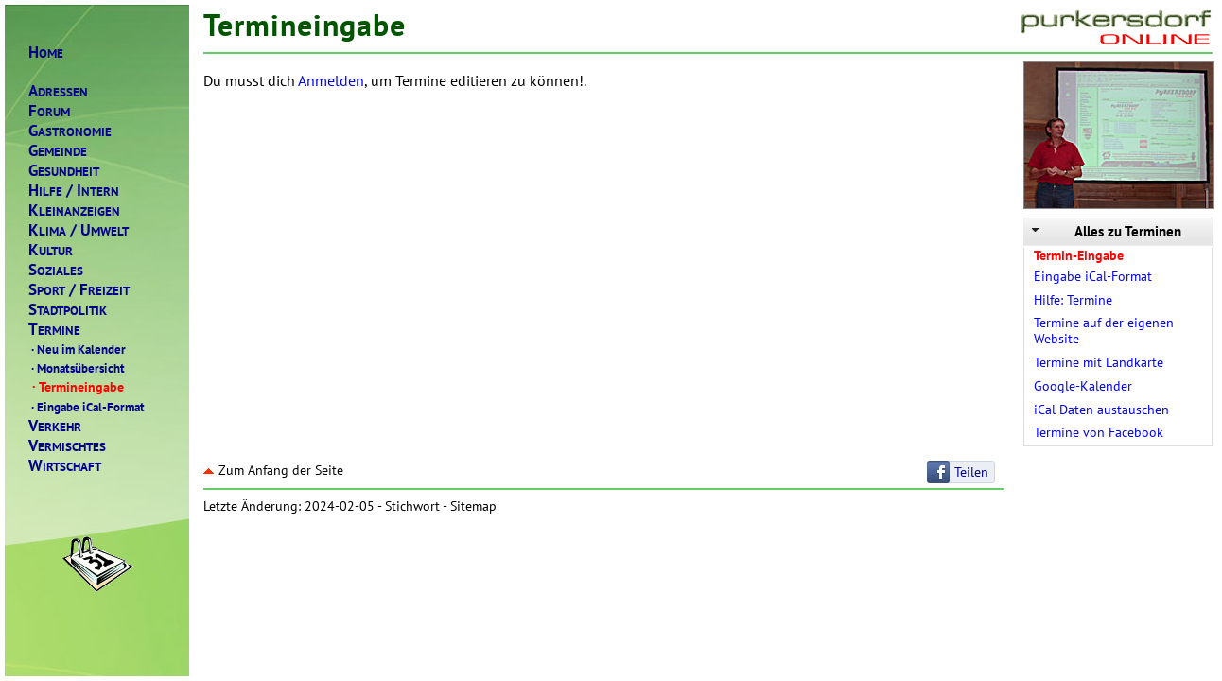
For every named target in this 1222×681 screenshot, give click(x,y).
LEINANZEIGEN (74, 210)
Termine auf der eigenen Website (1104, 330)
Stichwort (412, 506)
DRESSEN (58, 91)
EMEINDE (57, 151)
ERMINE (54, 330)
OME (45, 52)
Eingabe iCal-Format (86, 406)
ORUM (49, 111)
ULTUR (50, 250)
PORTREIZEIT (79, 290)
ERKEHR (54, 426)
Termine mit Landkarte (1098, 362)
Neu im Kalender (77, 349)
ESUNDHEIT (63, 171)
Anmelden (331, 80)
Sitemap (473, 506)
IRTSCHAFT (64, 466)
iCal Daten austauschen (1101, 409)
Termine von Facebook (1098, 432)
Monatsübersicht (76, 367)
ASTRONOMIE (70, 131)
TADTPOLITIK (67, 310)
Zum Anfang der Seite (273, 470)
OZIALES (55, 270)
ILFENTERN (73, 191)
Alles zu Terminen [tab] (1104, 231)
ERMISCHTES (67, 446)
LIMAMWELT (78, 230)
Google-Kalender (1083, 385)
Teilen (971, 471)
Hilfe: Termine (1073, 299)
